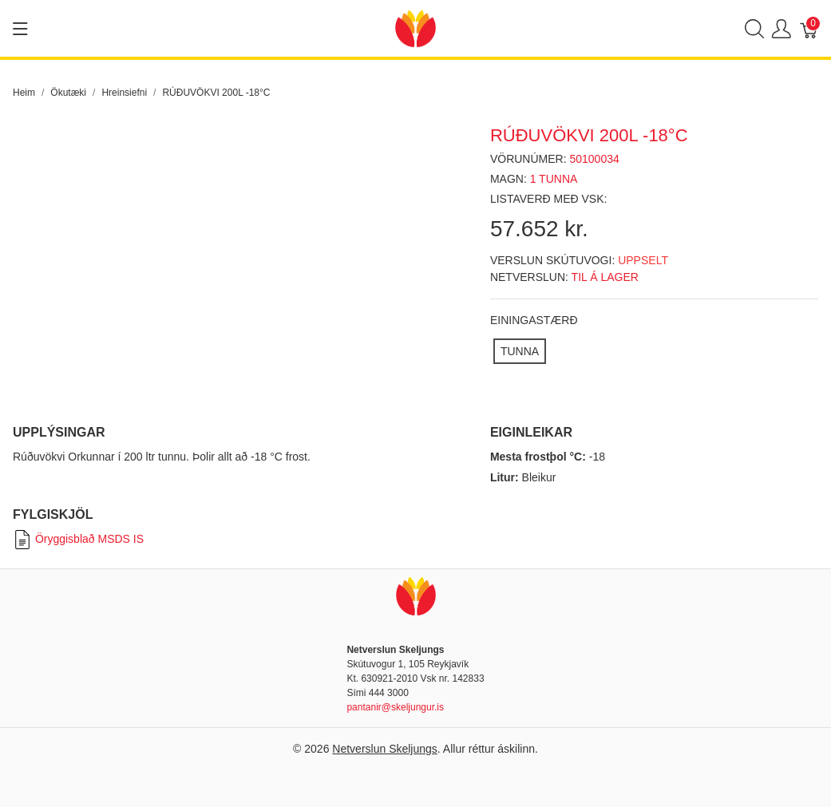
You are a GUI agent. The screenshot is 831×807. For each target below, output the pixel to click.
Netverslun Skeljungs (384, 748)
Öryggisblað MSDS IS (78, 538)
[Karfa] (809, 28)
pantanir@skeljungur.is (395, 707)
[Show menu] (20, 28)
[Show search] (754, 28)
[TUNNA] (519, 351)
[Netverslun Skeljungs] (415, 27)
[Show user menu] (781, 28)
